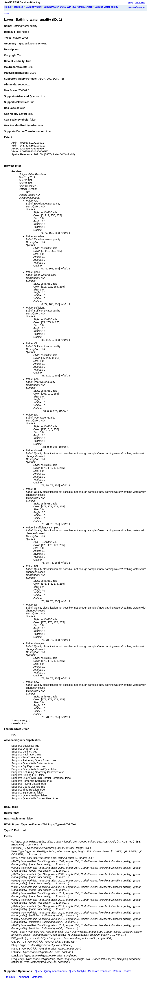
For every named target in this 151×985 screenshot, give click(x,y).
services (18, 6)
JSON (6, 13)
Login (130, 2)
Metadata (37, 976)
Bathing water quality (106, 6)
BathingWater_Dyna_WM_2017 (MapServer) (67, 6)
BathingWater (33, 6)
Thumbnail (23, 976)
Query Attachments (55, 971)
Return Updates (122, 971)
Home (7, 6)
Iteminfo (10, 976)
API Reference (136, 7)
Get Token (140, 2)
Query (38, 971)
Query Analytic (77, 971)
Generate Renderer (99, 971)
